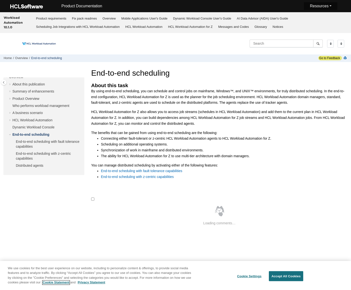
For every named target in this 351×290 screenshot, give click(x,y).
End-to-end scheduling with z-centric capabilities (137, 177)
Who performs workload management (40, 106)
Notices (278, 27)
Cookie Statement (56, 284)
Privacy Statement (91, 284)
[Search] (318, 43)
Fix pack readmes (84, 18)
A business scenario (27, 113)
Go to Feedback (329, 58)
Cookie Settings (249, 278)
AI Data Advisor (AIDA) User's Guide (262, 18)
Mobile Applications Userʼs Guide (144, 18)
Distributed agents (29, 165)
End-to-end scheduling (46, 58)
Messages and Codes (233, 27)
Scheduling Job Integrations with (78, 27)
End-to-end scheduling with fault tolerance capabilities (141, 171)
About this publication (28, 84)
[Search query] (286, 43)
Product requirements (51, 18)
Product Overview (25, 99)
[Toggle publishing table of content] (3, 82)
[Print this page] (345, 58)
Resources (319, 6)
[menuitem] (51, 18)
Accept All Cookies (286, 278)
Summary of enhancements (33, 91)
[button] (7, 77)
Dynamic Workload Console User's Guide (202, 18)
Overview (109, 18)
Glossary (260, 27)
